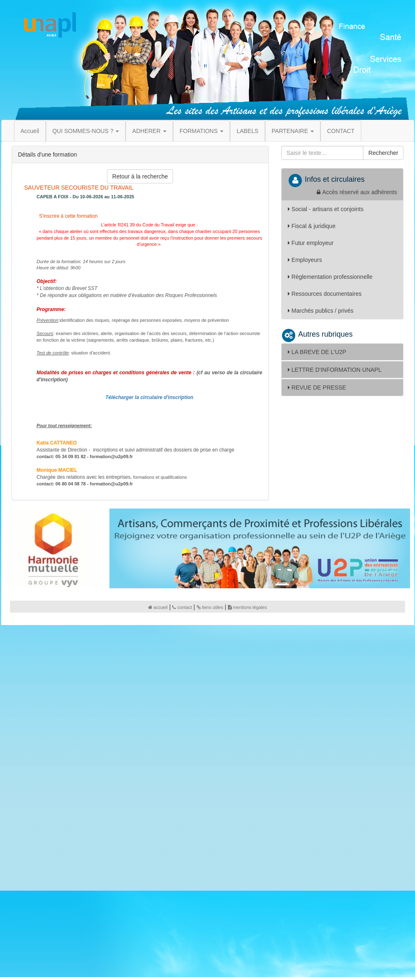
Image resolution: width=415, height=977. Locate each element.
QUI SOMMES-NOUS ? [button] (85, 131)
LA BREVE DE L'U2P (317, 352)
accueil (158, 607)
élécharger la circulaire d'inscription (151, 397)
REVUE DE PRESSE (317, 387)
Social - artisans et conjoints (325, 209)
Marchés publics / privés (320, 310)
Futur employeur (311, 243)
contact (182, 607)
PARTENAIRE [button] (293, 131)
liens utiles (210, 607)
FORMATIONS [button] (201, 131)
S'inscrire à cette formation (67, 216)
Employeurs (305, 260)
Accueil (30, 131)
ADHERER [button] (149, 131)
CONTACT (341, 131)
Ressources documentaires (325, 293)
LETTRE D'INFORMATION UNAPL (335, 369)
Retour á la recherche (140, 176)
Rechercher (383, 153)
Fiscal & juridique (312, 226)
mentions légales (247, 607)
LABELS (247, 131)
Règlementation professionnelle (330, 276)
